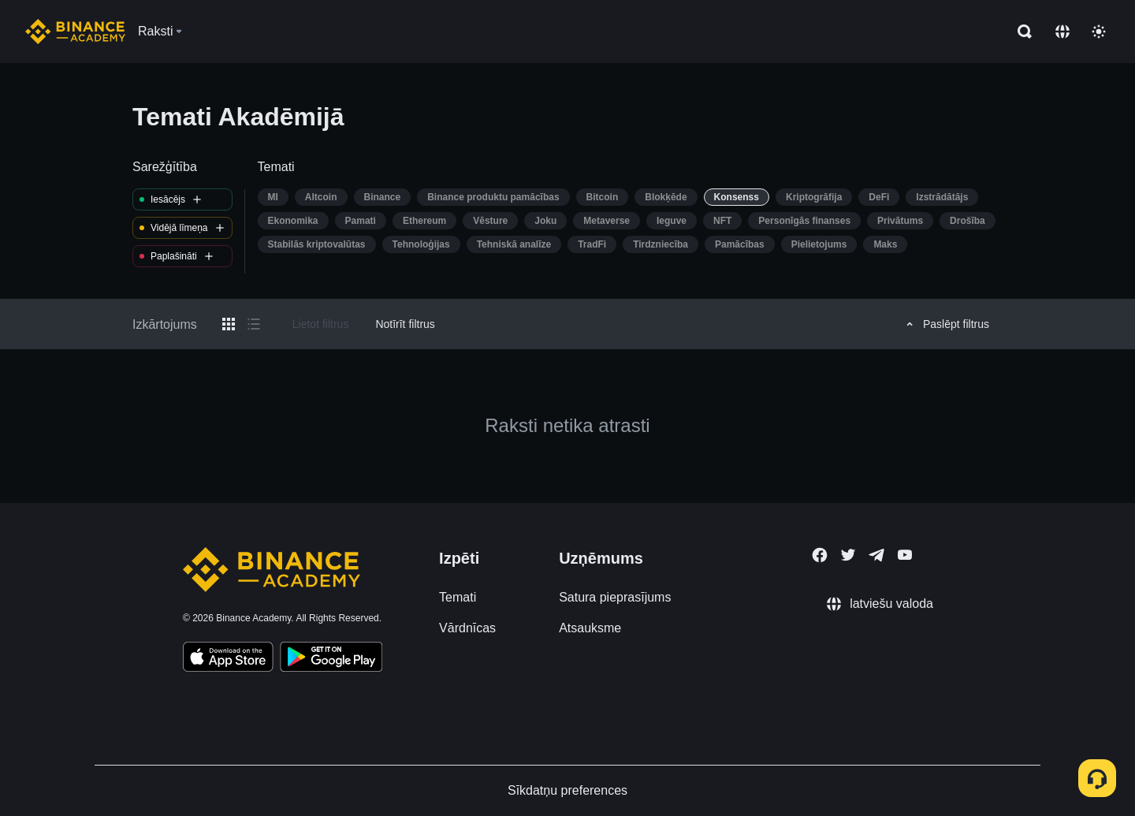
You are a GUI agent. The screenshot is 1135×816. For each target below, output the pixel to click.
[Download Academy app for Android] (331, 659)
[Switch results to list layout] (253, 324)
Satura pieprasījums (615, 597)
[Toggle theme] (1098, 31)
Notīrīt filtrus (404, 324)
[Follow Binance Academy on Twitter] (848, 555)
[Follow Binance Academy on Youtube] (905, 555)
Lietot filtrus (320, 324)
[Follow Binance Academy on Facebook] (820, 555)
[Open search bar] (1020, 31)
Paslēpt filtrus (945, 324)
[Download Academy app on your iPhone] (228, 659)
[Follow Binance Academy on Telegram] (876, 555)
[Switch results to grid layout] (228, 324)
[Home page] (75, 31)
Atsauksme (590, 628)
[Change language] (1062, 31)
